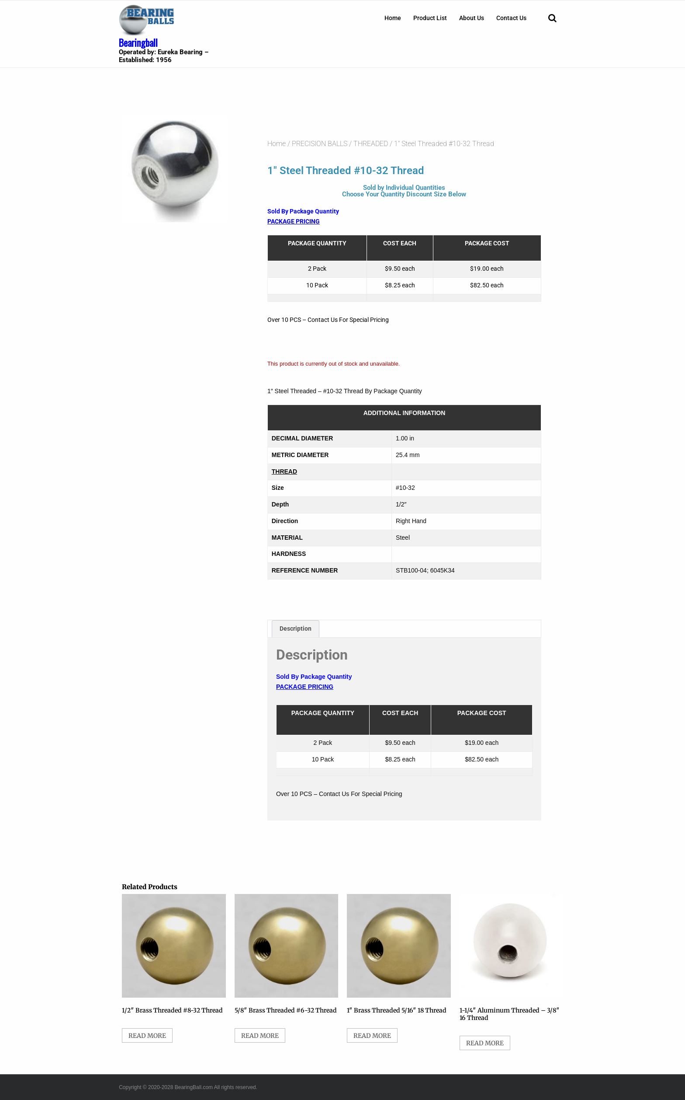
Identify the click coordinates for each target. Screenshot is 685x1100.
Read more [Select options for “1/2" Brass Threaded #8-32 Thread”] (147, 1036)
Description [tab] (295, 628)
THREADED (370, 144)
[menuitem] (392, 17)
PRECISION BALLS (319, 144)
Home (392, 17)
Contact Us (511, 17)
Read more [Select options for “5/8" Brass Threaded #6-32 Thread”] (260, 1036)
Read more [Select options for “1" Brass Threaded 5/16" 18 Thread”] (372, 1036)
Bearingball (138, 42)
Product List (430, 17)
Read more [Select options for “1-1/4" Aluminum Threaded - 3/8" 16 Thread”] (485, 1043)
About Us (471, 17)
